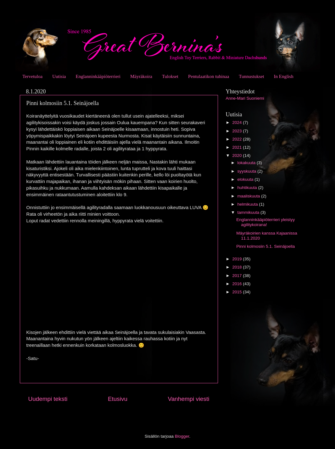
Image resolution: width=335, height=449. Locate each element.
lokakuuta (247, 162)
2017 (237, 275)
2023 (237, 131)
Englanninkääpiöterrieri (98, 76)
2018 (237, 267)
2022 (237, 139)
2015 (237, 292)
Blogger (182, 436)
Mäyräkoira (141, 76)
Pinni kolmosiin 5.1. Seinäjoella (265, 246)
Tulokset (170, 76)
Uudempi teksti (48, 399)
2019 (237, 259)
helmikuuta (248, 204)
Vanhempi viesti (188, 399)
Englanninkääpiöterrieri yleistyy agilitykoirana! (265, 222)
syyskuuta (247, 171)
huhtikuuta (247, 187)
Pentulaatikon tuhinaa (208, 76)
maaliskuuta (249, 196)
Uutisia (59, 76)
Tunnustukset (251, 76)
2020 (237, 155)
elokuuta (246, 179)
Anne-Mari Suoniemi (245, 98)
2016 (237, 283)
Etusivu (117, 399)
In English (283, 76)
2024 (237, 122)
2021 (237, 147)
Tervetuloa (32, 76)
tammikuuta (249, 212)
